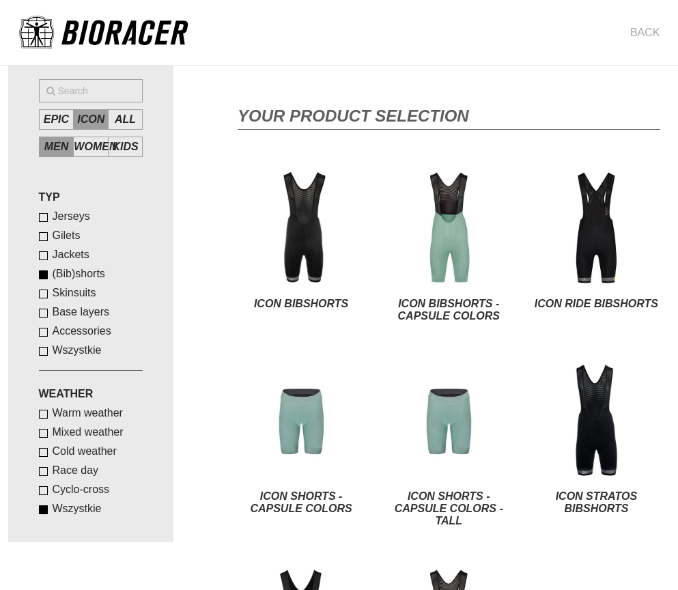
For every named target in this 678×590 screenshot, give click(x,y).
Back (645, 32)
